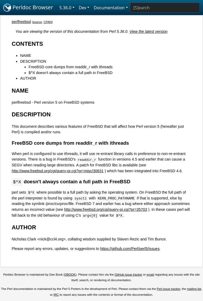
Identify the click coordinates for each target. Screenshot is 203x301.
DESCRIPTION (33, 61)
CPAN (48, 22)
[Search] (165, 8)
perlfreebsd (21, 22)
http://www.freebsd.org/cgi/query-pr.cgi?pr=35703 (105, 210)
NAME (25, 55)
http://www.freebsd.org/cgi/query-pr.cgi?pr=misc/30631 (58, 171)
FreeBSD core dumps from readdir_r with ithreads (71, 67)
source (37, 22)
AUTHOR (28, 78)
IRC (56, 295)
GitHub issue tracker (128, 274)
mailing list (194, 289)
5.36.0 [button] (65, 8)
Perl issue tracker (168, 289)
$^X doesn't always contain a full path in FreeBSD (70, 73)
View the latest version (149, 31)
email (150, 274)
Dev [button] (82, 8)
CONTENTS (27, 43)
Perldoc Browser (28, 8)
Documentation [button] (109, 8)
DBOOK (70, 274)
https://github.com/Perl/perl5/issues (129, 249)
